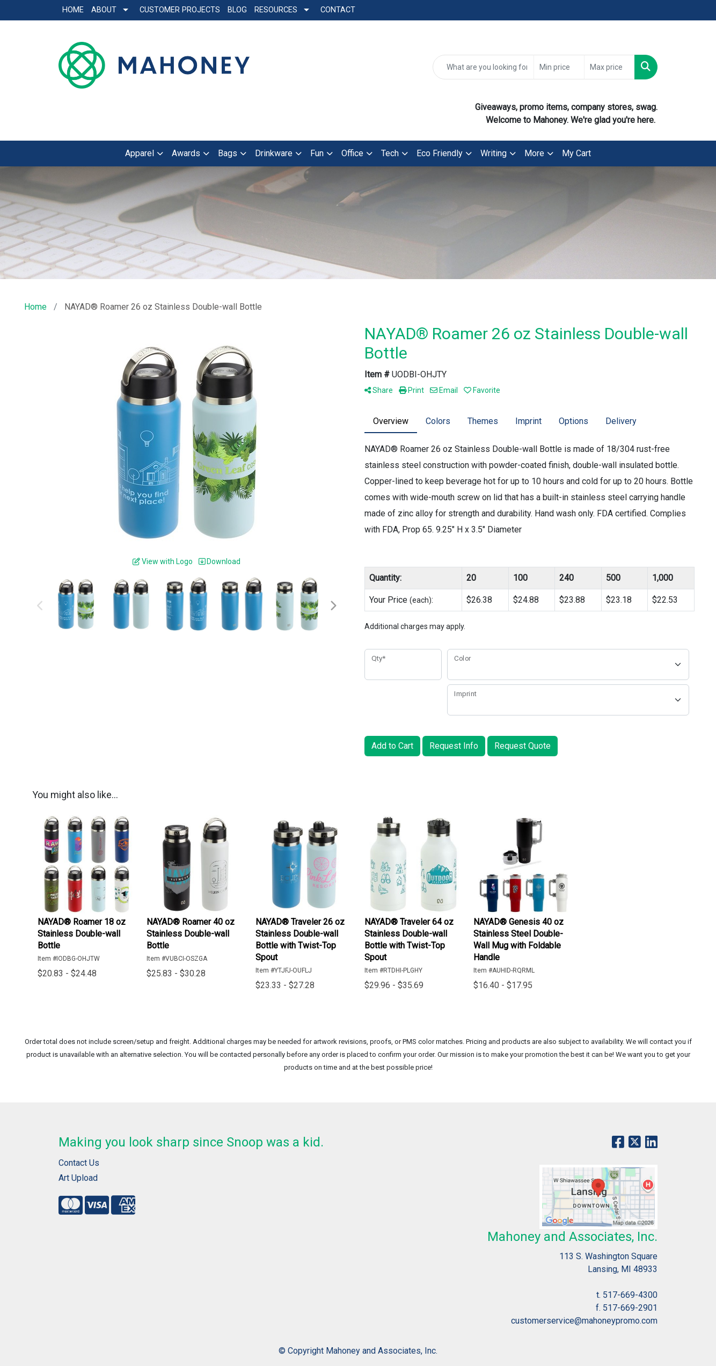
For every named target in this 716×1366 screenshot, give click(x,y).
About (103, 9)
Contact (337, 9)
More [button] (534, 153)
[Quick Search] (483, 67)
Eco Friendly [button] (440, 153)
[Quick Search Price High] (609, 67)
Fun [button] (317, 153)
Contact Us (79, 1163)
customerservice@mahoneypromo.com (584, 1321)
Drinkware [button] (274, 153)
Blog (237, 9)
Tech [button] (390, 153)
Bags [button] (227, 153)
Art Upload (78, 1178)
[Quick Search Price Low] (559, 67)
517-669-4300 (630, 1295)
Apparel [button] (139, 153)
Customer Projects (180, 9)
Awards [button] (186, 153)
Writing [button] (493, 153)
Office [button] (352, 153)
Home (73, 9)
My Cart (576, 153)
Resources (275, 9)
